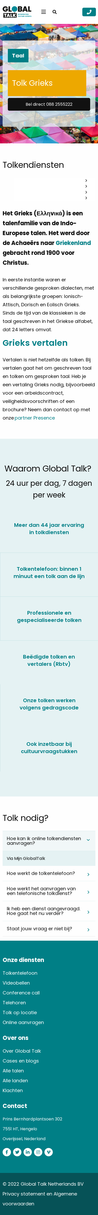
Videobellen (16, 983)
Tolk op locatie (20, 1012)
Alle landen (15, 1080)
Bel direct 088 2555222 (49, 104)
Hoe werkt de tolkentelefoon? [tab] (41, 873)
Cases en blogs (21, 1061)
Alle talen (13, 1070)
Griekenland (73, 243)
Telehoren (14, 1002)
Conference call (21, 993)
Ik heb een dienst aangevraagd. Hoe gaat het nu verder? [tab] (43, 911)
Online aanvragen (23, 1022)
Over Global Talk (22, 1051)
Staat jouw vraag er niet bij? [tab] (39, 928)
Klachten (13, 1090)
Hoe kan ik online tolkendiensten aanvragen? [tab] (44, 840)
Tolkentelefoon (20, 973)
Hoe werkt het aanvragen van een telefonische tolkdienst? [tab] (41, 891)
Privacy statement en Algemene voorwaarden (40, 1199)
